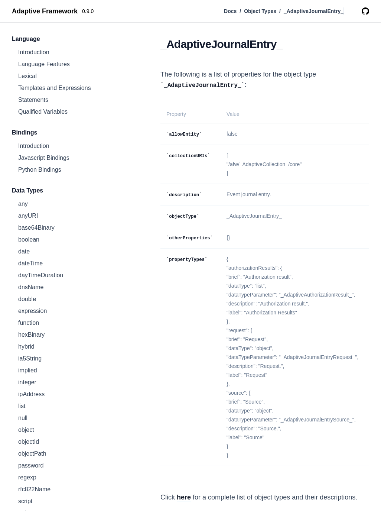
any (23, 204)
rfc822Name (34, 489)
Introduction (33, 52)
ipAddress (31, 394)
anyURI (28, 216)
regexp (27, 477)
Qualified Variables (43, 112)
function (28, 323)
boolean (28, 239)
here (184, 497)
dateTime (30, 263)
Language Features (44, 64)
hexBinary (31, 334)
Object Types (260, 11)
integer (27, 382)
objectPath (32, 453)
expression (32, 311)
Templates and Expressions (54, 88)
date (24, 251)
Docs (230, 11)
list (22, 406)
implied (27, 370)
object (26, 430)
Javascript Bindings (43, 158)
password (30, 465)
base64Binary (36, 227)
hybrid (26, 346)
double (27, 299)
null (22, 418)
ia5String (30, 358)
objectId (28, 442)
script (25, 501)
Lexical (27, 76)
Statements (33, 100)
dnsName (30, 287)
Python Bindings (39, 169)
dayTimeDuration (40, 275)
